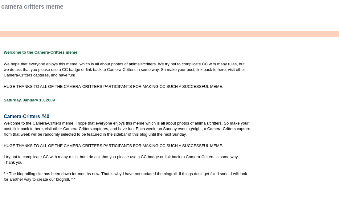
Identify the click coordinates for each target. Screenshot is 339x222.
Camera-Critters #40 (26, 116)
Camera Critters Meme (32, 6)
